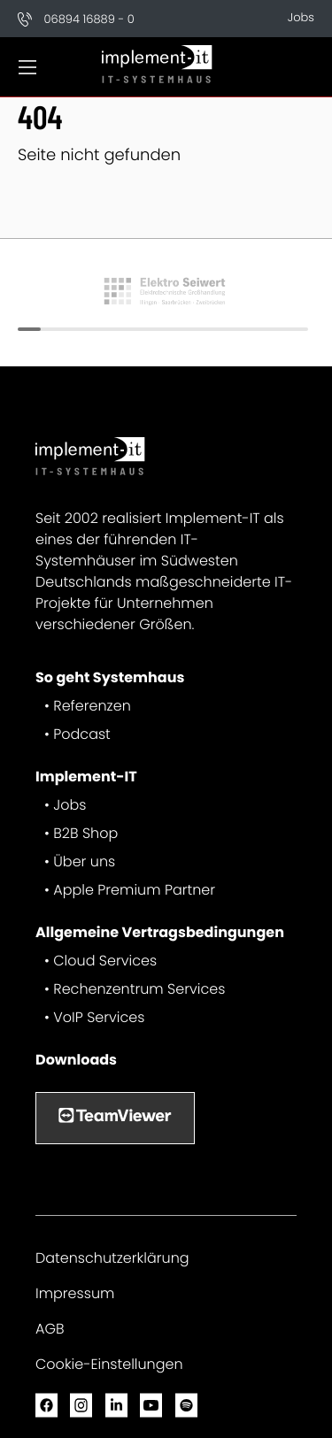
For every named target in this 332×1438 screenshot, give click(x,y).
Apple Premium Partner (134, 890)
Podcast (82, 734)
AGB (50, 1329)
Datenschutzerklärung (112, 1258)
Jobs (301, 17)
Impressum (74, 1293)
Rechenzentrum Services (139, 989)
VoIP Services (98, 1017)
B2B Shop (85, 833)
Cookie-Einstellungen (109, 1364)
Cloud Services (105, 960)
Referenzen (92, 706)
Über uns (84, 861)
